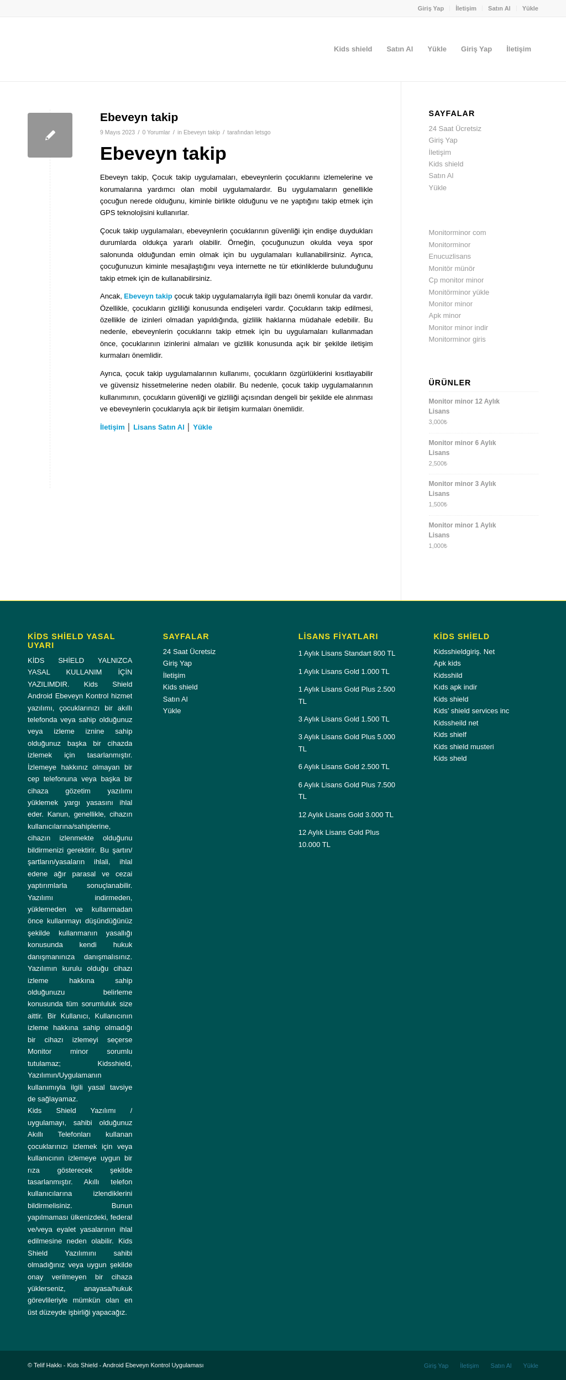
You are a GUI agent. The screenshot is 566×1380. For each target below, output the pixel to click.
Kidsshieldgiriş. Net (464, 651)
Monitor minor (451, 304)
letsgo (263, 132)
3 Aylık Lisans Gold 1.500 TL (344, 719)
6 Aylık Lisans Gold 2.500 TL (344, 766)
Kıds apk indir (456, 687)
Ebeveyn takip (139, 117)
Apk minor (445, 315)
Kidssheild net (456, 723)
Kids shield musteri (464, 747)
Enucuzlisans (450, 256)
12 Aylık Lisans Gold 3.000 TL (346, 815)
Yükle (530, 8)
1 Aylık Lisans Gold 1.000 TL (344, 671)
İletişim (465, 8)
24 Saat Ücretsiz (455, 128)
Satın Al (499, 8)
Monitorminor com (457, 232)
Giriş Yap (431, 8)
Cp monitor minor (456, 280)
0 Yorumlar (156, 132)
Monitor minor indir (459, 327)
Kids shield (446, 164)
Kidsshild (448, 675)
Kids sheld (450, 758)
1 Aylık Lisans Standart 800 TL (347, 653)
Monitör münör (452, 268)
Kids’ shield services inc (472, 711)
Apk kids (447, 663)
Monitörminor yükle (459, 292)
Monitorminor (450, 245)
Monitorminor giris (457, 339)
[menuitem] (431, 8)
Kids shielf (450, 734)
